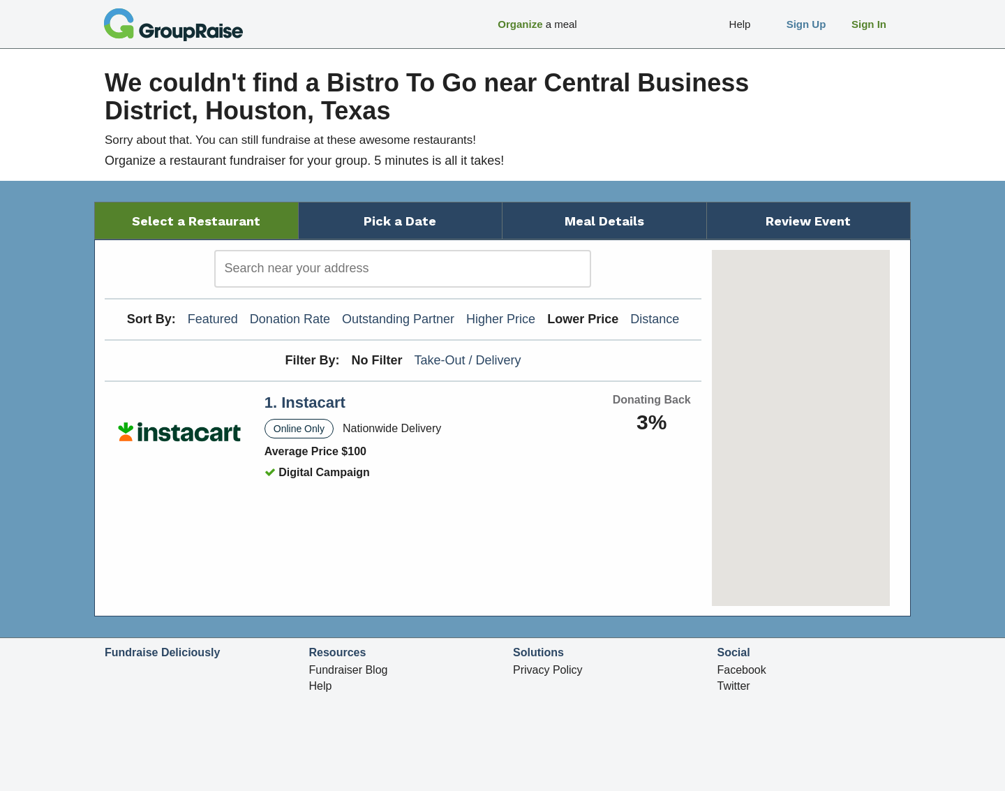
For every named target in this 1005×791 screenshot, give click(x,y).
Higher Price (500, 319)
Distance (654, 319)
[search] (402, 269)
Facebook (741, 670)
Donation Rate (290, 319)
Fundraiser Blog (348, 670)
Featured (213, 319)
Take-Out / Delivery (468, 360)
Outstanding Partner (398, 319)
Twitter (733, 686)
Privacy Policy (548, 670)
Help (320, 686)
